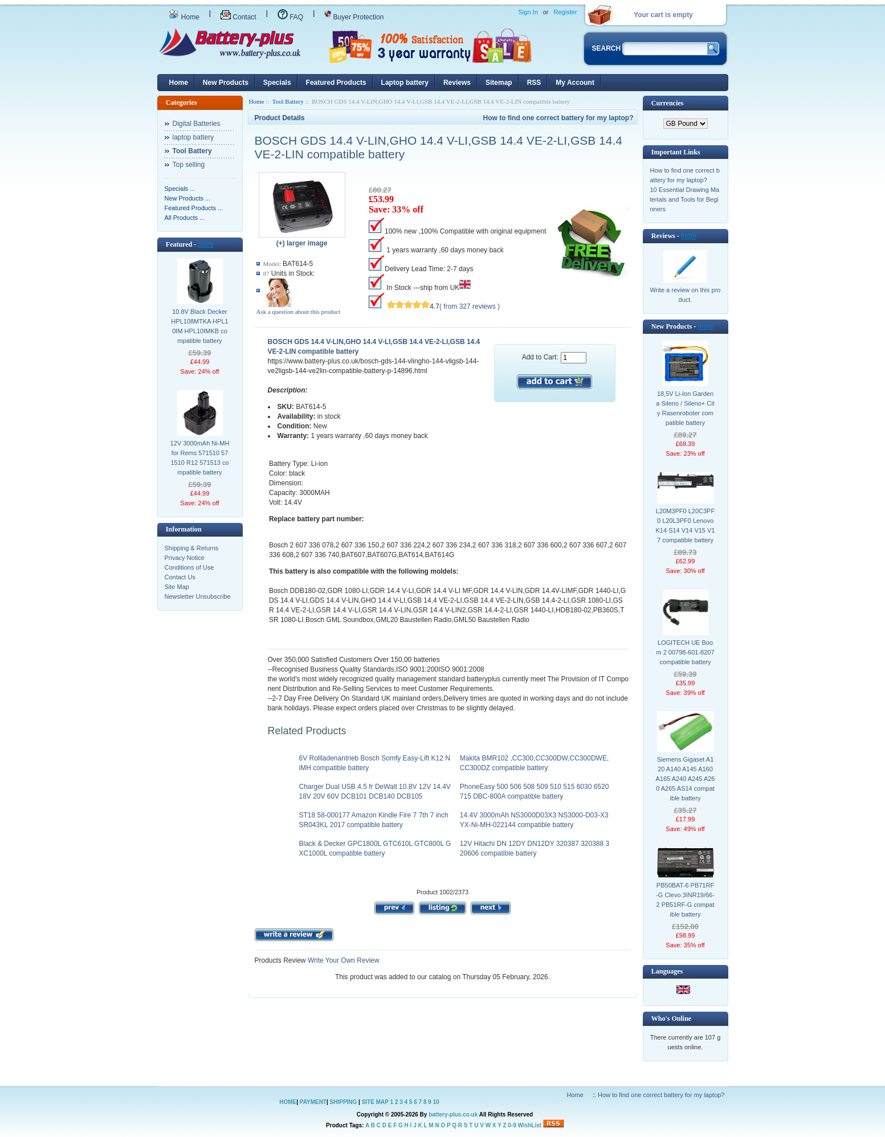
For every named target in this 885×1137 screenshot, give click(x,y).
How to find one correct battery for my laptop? (558, 118)
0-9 (512, 1125)
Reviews (457, 83)
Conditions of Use (189, 567)
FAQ (290, 17)
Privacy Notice (185, 557)
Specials (277, 83)
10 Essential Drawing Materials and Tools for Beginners (685, 199)
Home (184, 17)
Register (565, 12)
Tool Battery (288, 101)
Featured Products (336, 83)
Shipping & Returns (192, 548)
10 (436, 1102)
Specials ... (180, 188)
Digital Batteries (197, 124)
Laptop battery (405, 83)
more (205, 244)
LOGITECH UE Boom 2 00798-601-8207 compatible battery (685, 652)
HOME (287, 1102)
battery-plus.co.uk (453, 1114)
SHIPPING (343, 1102)
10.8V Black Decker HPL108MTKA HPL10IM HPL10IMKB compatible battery (199, 326)
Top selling (189, 165)
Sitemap (499, 83)
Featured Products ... (194, 208)
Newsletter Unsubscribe (198, 596)
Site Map (177, 586)
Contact (238, 17)
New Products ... (188, 198)
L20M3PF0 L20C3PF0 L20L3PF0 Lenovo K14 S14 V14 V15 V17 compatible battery (685, 525)
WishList (530, 1125)
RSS (534, 83)
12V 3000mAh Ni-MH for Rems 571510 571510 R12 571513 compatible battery (200, 458)
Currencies (667, 103)
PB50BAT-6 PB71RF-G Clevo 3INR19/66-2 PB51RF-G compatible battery (685, 900)
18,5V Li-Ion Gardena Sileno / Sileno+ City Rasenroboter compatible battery (685, 408)
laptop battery (193, 137)
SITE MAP (375, 1102)
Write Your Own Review (343, 960)
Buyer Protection (354, 17)
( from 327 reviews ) (469, 306)
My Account (575, 83)
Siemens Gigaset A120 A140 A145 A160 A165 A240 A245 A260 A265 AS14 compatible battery (685, 778)
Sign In (528, 12)
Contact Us (180, 577)
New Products (225, 83)
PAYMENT (313, 1102)
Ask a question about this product (298, 311)
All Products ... (185, 217)
